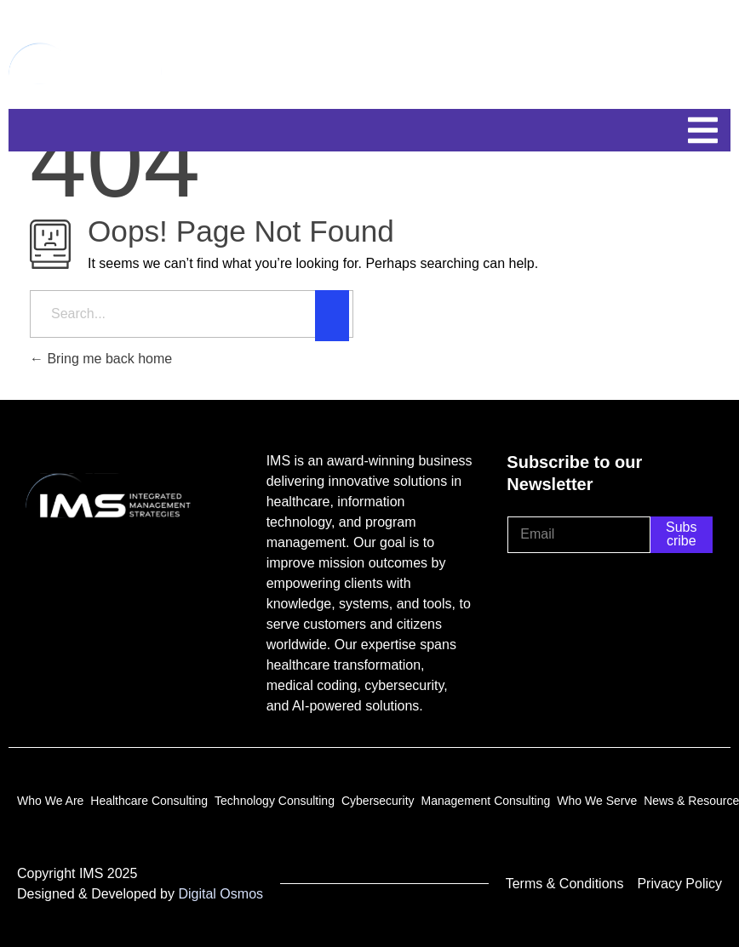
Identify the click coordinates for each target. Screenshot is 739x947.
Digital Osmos (220, 894)
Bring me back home (101, 358)
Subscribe (681, 534)
